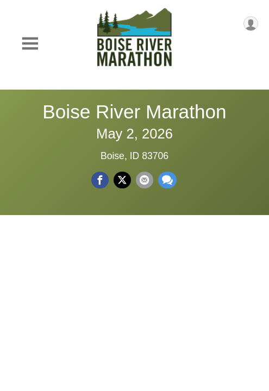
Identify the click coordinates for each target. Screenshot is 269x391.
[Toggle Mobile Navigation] (30, 44)
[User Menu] (250, 23)
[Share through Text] (167, 180)
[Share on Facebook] (100, 180)
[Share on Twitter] (122, 180)
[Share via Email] (144, 180)
